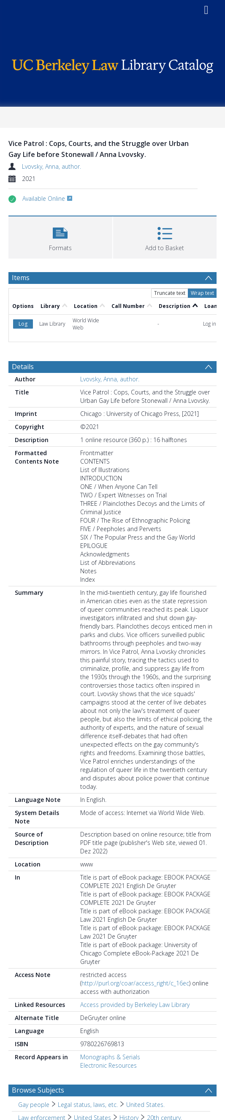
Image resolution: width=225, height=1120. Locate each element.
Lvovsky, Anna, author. (51, 166)
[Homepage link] (113, 64)
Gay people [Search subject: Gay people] (33, 1105)
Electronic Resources (108, 1065)
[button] (60, 236)
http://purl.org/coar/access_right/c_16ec (135, 983)
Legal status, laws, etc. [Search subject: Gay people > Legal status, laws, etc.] (88, 1105)
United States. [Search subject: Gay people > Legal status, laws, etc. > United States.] (145, 1105)
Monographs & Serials (110, 1057)
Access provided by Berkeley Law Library (135, 1005)
